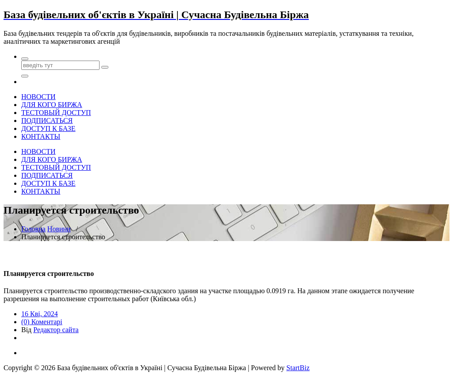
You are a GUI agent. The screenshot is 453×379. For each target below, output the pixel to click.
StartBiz (297, 367)
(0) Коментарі (41, 321)
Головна (33, 229)
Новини (59, 229)
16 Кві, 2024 (39, 314)
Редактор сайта (55, 329)
